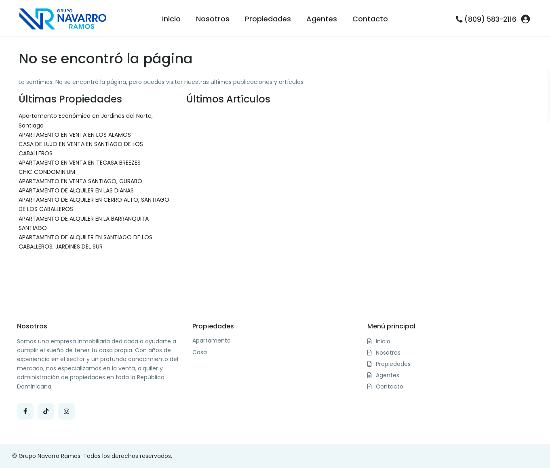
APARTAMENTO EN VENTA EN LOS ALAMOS (75, 135)
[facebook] (25, 411)
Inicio (171, 19)
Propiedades (268, 19)
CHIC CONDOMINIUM (47, 172)
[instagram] (66, 411)
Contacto (370, 19)
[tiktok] (46, 411)
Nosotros (213, 19)
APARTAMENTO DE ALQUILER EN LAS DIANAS (76, 190)
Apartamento (211, 341)
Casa (199, 352)
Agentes (321, 19)
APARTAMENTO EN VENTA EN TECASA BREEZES (80, 163)
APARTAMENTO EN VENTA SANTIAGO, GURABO (80, 181)
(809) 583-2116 (490, 19)
